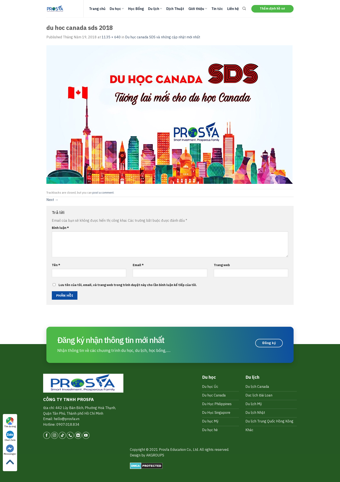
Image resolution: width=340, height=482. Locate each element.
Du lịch (155, 8)
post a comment (103, 192)
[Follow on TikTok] (62, 435)
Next (52, 199)
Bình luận (60, 228)
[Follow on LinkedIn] (78, 435)
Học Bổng (136, 8)
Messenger (10, 450)
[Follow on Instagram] (54, 435)
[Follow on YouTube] (86, 435)
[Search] (244, 8)
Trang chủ (97, 8)
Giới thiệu (197, 8)
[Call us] (70, 435)
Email (138, 265)
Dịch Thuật (175, 8)
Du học (117, 8)
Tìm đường (10, 422)
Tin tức (217, 8)
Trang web (222, 265)
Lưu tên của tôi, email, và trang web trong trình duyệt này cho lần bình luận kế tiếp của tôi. (128, 285)
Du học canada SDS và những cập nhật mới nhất (162, 37)
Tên (56, 265)
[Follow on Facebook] (46, 435)
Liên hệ (233, 8)
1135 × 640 (111, 37)
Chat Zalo (10, 436)
